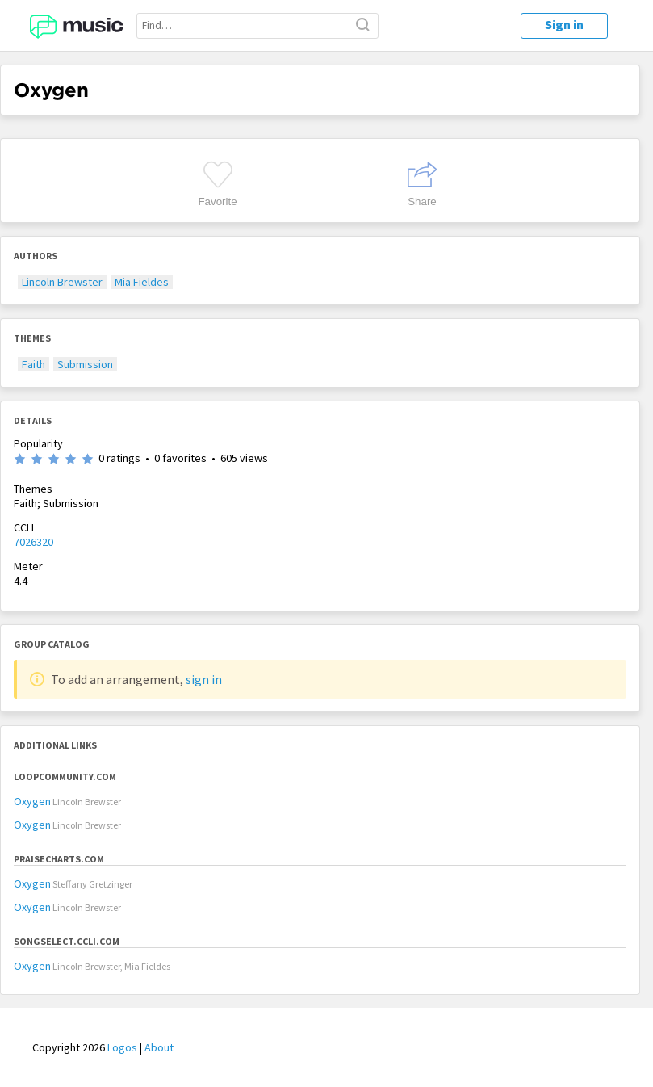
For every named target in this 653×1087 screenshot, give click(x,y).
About (159, 1047)
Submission (85, 364)
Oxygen (32, 801)
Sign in (564, 24)
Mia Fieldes (142, 282)
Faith (33, 364)
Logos (122, 1047)
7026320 (33, 542)
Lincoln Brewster (62, 282)
